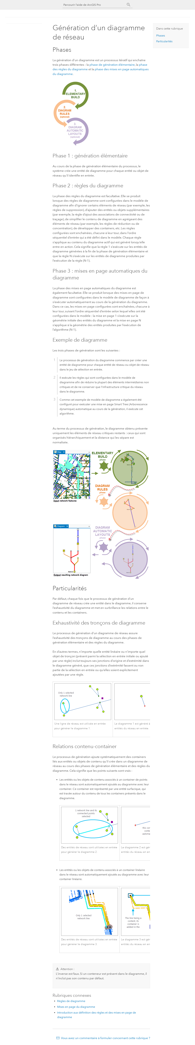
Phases (160, 35)
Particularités (164, 41)
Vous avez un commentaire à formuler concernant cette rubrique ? (105, 1038)
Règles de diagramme (71, 1001)
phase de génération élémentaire (112, 64)
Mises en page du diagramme (76, 1006)
